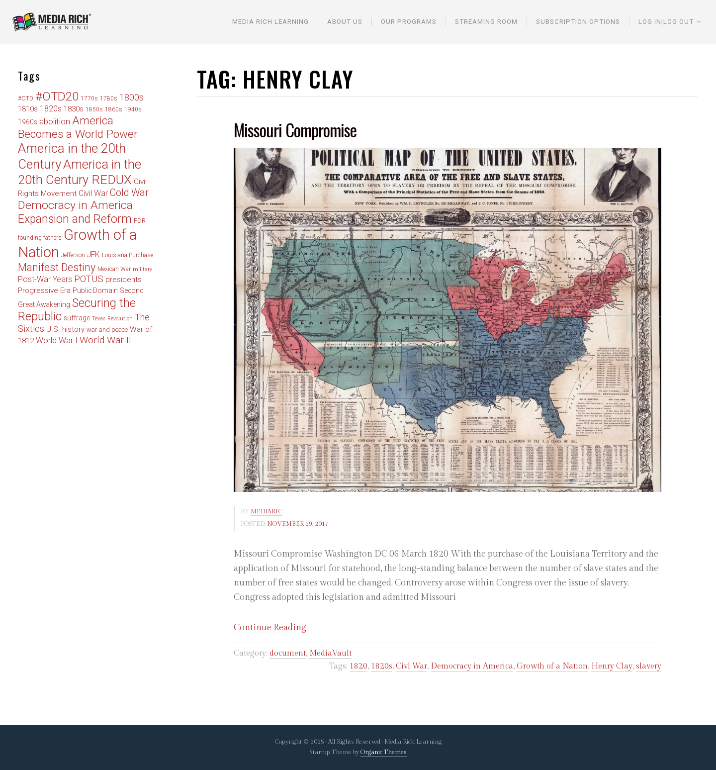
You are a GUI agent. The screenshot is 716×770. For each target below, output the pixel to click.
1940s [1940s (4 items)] (133, 109)
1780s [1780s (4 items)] (108, 98)
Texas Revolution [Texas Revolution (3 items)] (112, 318)
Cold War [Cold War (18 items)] (129, 192)
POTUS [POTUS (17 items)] (88, 279)
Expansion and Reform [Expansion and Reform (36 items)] (75, 219)
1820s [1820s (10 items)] (51, 108)
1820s (381, 666)
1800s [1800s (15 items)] (131, 97)
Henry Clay (611, 666)
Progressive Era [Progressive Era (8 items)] (44, 290)
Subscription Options (578, 21)
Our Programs (409, 21)
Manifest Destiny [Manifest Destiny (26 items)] (56, 267)
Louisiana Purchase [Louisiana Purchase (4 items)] (127, 255)
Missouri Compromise (295, 129)
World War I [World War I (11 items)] (57, 340)
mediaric (266, 511)
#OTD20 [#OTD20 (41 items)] (57, 96)
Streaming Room (486, 21)
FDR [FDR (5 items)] (140, 220)
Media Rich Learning (270, 21)
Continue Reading (270, 627)
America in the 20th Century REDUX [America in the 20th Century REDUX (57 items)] (79, 172)
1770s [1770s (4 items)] (89, 98)
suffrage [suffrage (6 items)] (77, 318)
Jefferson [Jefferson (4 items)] (73, 255)
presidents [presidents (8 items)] (123, 279)
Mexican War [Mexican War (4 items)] (114, 269)
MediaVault (330, 653)
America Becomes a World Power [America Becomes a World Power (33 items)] (78, 127)
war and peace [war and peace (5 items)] (107, 329)
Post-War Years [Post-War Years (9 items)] (45, 279)
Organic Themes (383, 752)
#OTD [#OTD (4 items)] (25, 98)
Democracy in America (472, 666)
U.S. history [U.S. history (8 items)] (65, 329)
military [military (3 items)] (142, 269)
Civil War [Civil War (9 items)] (93, 193)
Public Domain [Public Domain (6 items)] (95, 290)
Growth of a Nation (552, 666)
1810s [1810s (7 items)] (28, 109)
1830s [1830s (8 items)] (74, 108)
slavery (648, 666)
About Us (344, 21)
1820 (358, 666)
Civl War (411, 666)
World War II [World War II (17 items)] (105, 340)
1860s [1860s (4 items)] (113, 109)
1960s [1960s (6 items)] (27, 122)
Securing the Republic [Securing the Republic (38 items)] (77, 310)
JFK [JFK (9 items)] (93, 254)
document (287, 653)
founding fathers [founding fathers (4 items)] (40, 237)
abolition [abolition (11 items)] (54, 121)
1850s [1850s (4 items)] (94, 109)
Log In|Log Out (666, 21)
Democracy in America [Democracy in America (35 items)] (75, 205)
